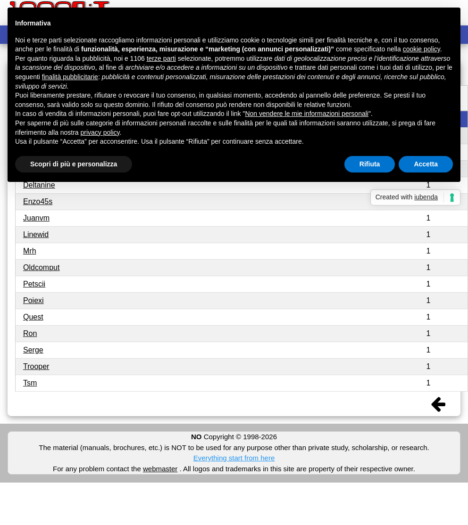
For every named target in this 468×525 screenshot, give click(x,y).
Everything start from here (234, 458)
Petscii (34, 284)
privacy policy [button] (100, 132)
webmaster (160, 469)
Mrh (29, 251)
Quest (33, 317)
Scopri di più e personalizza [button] (73, 164)
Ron (30, 333)
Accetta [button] (426, 164)
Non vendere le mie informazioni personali (306, 113)
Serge (33, 350)
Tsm (30, 383)
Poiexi (33, 300)
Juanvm (36, 218)
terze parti (161, 58)
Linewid (36, 234)
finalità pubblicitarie (70, 77)
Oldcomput (41, 267)
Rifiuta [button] (369, 164)
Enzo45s (37, 201)
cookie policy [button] (421, 49)
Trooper (36, 366)
